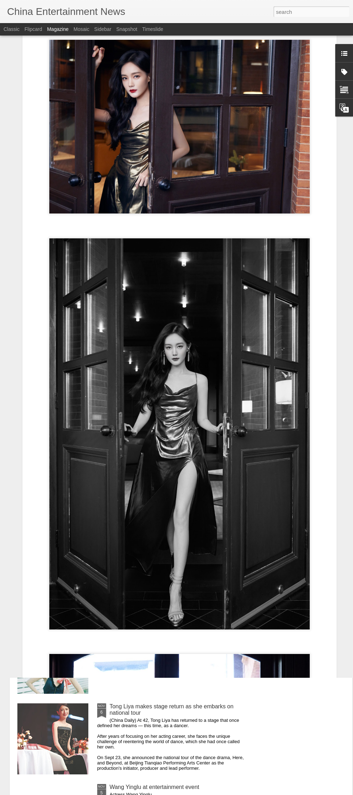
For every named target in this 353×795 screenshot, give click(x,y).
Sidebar (102, 29)
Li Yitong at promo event (140, 626)
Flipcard (33, 29)
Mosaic (81, 29)
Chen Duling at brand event (144, 545)
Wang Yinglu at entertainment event (154, 787)
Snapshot (126, 29)
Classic (12, 29)
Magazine (58, 29)
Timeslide (152, 29)
